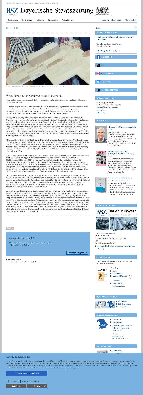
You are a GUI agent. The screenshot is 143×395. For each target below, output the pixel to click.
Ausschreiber (102, 110)
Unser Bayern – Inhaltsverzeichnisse (119, 284)
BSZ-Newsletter (110, 90)
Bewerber (101, 113)
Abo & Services (67, 20)
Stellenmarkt (52, 20)
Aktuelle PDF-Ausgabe (120, 276)
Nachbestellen (117, 273)
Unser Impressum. (74, 368)
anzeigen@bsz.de (109, 243)
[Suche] (114, 28)
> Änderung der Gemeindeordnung (119, 178)
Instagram (108, 73)
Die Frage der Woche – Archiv (109, 51)
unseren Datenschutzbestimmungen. (55, 368)
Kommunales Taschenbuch (117, 352)
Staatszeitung (13, 20)
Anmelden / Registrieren (77, 253)
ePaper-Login (116, 20)
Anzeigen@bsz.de (118, 336)
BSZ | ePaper (122, 301)
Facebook (107, 57)
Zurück (10, 228)
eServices (40, 20)
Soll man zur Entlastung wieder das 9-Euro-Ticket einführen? (116, 38)
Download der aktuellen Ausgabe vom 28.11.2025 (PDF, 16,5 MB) (116, 247)
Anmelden (105, 20)
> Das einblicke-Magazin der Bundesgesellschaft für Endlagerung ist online (121, 153)
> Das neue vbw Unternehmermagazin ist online (122, 128)
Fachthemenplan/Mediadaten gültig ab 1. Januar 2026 (122, 328)
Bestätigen (16, 386)
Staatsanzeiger (27, 20)
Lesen (115, 271)
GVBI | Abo (122, 307)
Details (39, 386)
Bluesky (106, 82)
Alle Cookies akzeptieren (26, 373)
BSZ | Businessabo (124, 304)
